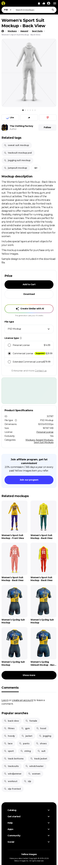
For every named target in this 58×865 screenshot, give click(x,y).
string (25, 751)
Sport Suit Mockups (43, 442)
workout (10, 781)
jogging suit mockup (17, 160)
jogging (45, 736)
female (31, 720)
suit (41, 751)
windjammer (12, 773)
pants (24, 743)
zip (27, 781)
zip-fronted (12, 788)
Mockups (30, 440)
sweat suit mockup (16, 145)
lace (8, 743)
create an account (22, 700)
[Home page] (3, 31)
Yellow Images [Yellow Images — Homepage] (29, 854)
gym (25, 728)
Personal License (44, 432)
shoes (41, 743)
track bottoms (14, 758)
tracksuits (11, 766)
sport (9, 751)
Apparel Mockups (44, 440)
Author (13, 129)
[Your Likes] (44, 3)
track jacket (38, 758)
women (34, 773)
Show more (29, 675)
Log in (5, 700)
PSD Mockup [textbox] (14, 328)
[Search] (53, 10)
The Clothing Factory (21, 126)
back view (11, 720)
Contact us (41, 370)
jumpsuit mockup (15, 168)
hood (41, 728)
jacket (26, 736)
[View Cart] (39, 3)
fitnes (9, 728)
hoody (9, 736)
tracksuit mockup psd (18, 152)
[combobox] (35, 10)
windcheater (34, 766)
